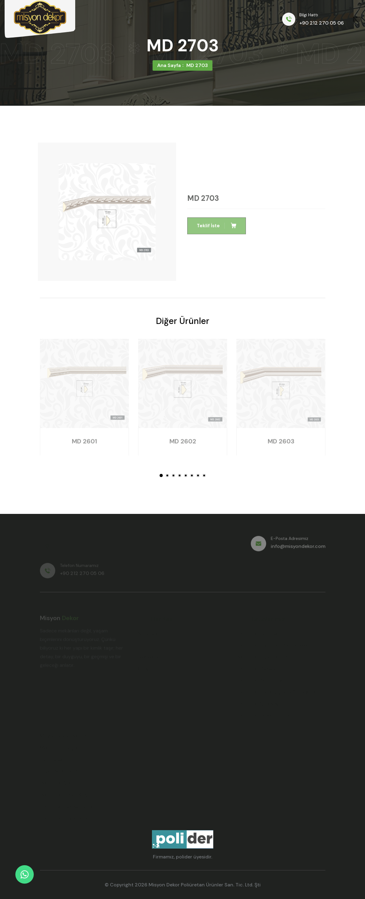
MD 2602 (182, 444)
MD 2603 (280, 444)
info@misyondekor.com (298, 549)
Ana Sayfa (169, 65)
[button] (161, 475)
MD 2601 (84, 444)
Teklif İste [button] (216, 228)
